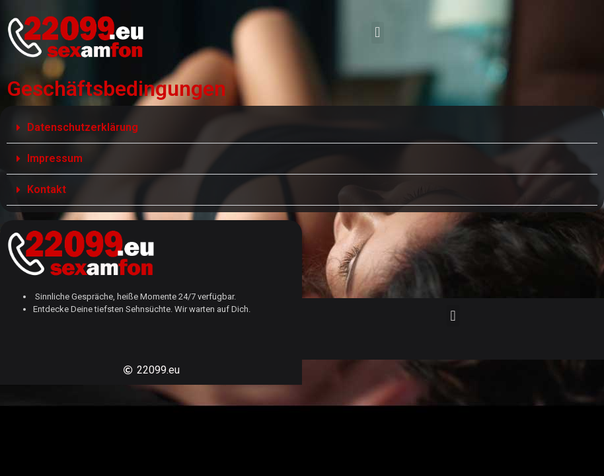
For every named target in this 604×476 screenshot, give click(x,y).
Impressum (55, 158)
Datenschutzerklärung (82, 127)
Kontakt (46, 189)
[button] (377, 33)
